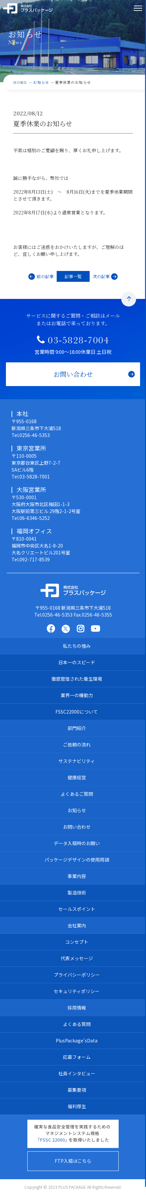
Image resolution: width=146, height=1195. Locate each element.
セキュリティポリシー (77, 991)
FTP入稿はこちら (73, 1161)
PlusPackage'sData (77, 1040)
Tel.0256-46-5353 (31, 435)
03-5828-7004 (78, 342)
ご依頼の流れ (77, 744)
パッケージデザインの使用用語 (76, 859)
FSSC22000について (76, 711)
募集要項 (77, 1089)
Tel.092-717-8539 (31, 559)
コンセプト (76, 942)
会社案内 (77, 925)
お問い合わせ (77, 826)
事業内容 (77, 876)
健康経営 (77, 777)
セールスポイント (76, 909)
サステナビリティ (76, 761)
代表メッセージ (77, 958)
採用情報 (77, 1007)
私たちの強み (77, 646)
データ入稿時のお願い (77, 843)
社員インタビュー (76, 1073)
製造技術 (77, 892)
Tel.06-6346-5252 (31, 518)
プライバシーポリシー (77, 974)
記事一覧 (73, 276)
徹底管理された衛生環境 (76, 678)
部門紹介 (77, 728)
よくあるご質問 (77, 794)
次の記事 (101, 276)
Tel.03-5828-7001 (31, 476)
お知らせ (77, 810)
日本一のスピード (76, 662)
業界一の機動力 (77, 695)
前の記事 (45, 276)
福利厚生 (77, 1106)
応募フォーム (77, 1057)
